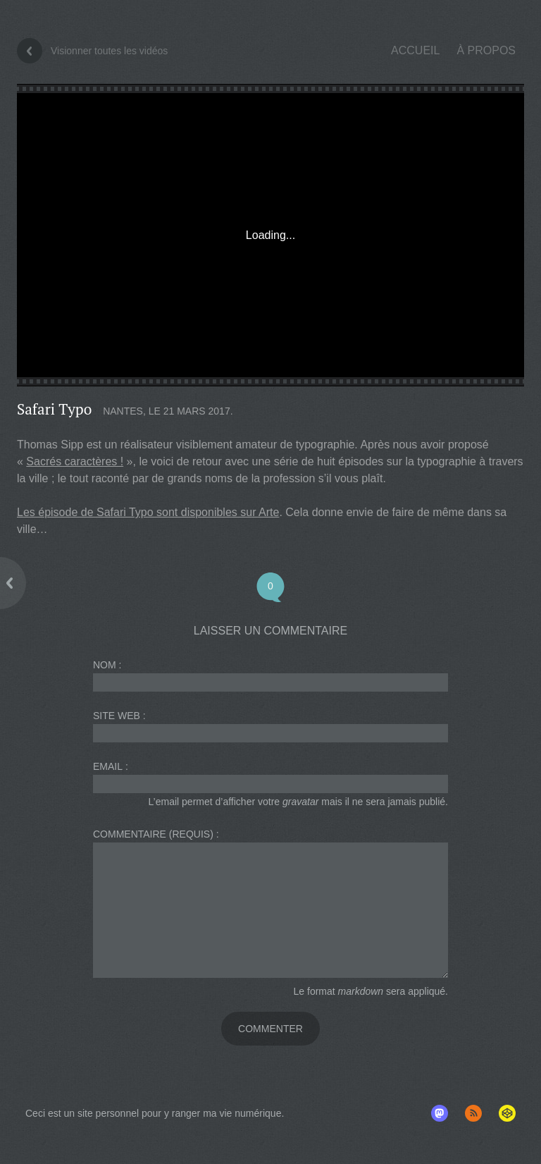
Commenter (270, 1028)
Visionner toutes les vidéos (109, 50)
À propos (486, 50)
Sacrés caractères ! (74, 461)
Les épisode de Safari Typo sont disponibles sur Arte (148, 512)
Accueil (415, 50)
